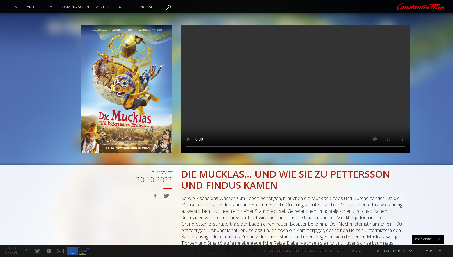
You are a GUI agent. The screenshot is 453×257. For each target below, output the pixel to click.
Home (14, 6)
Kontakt (357, 251)
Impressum (433, 251)
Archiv (102, 6)
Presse (146, 6)
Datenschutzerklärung (394, 251)
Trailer (123, 6)
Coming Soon (75, 6)
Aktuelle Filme (41, 6)
